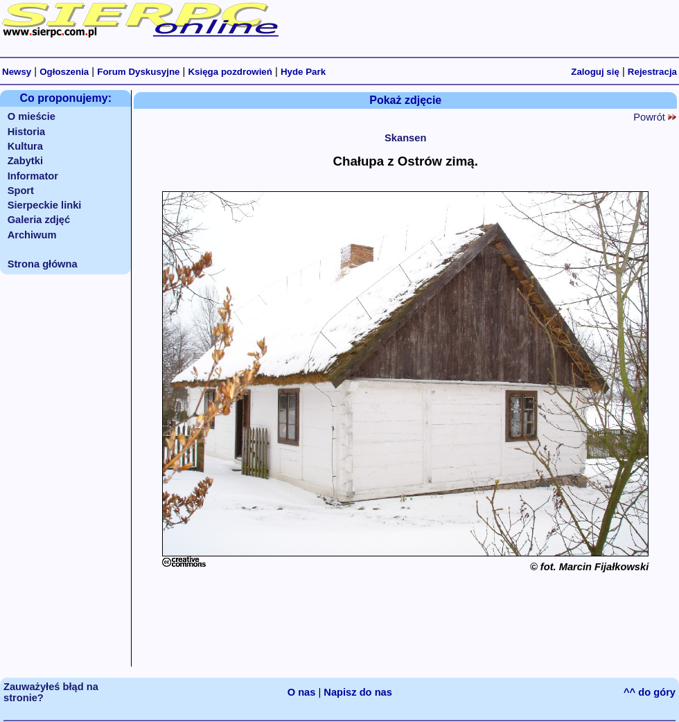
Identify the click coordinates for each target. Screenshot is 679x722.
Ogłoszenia (64, 72)
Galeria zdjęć (39, 219)
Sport (21, 190)
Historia (27, 131)
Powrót (654, 117)
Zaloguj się (595, 72)
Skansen (405, 137)
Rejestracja (652, 72)
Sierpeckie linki (45, 205)
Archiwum (32, 234)
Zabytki (25, 160)
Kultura (25, 146)
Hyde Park (303, 72)
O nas (302, 692)
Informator (33, 176)
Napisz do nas (358, 692)
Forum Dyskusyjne (138, 72)
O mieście (31, 116)
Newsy (16, 72)
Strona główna (43, 264)
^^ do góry (650, 692)
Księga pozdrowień (230, 72)
